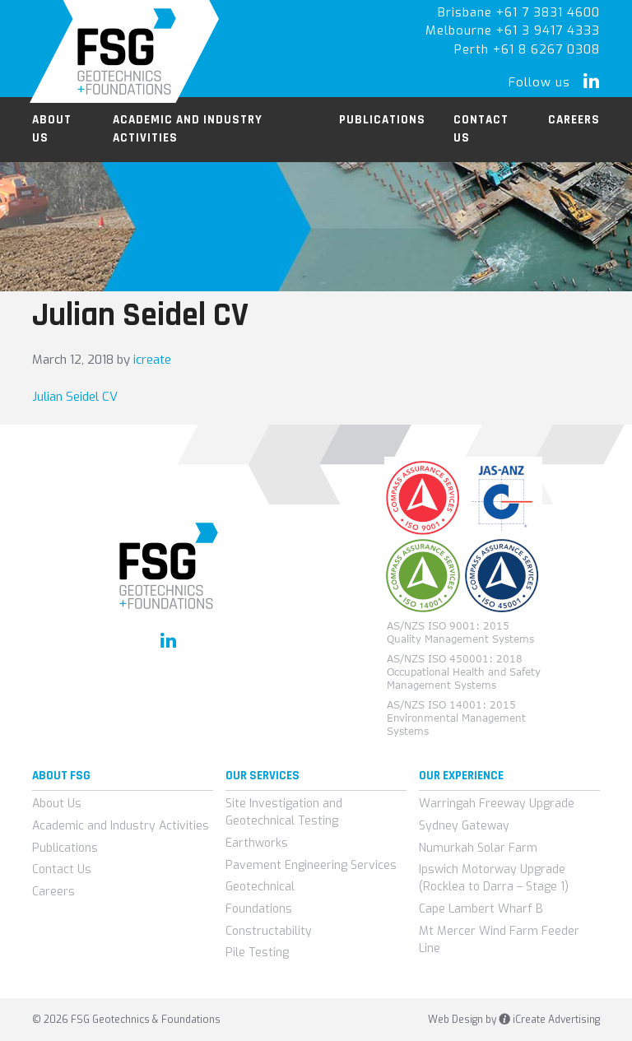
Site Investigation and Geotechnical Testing (283, 812)
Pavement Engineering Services (311, 865)
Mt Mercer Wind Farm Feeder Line (499, 939)
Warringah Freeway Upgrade (496, 803)
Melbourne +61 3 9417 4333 (512, 30)
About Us (56, 803)
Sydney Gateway (464, 826)
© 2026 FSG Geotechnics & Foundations (126, 1019)
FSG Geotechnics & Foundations (125, 51)
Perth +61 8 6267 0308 (527, 49)
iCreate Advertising (549, 1019)
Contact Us (61, 869)
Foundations (258, 909)
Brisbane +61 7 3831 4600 (519, 12)
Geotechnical (260, 887)
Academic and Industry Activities (120, 826)
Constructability (268, 931)
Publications (65, 848)
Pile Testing (257, 952)
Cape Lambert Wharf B (481, 909)
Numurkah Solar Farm (478, 848)
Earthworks (256, 843)
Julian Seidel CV (75, 396)
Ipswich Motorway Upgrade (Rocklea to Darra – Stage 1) (494, 878)
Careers (53, 891)
